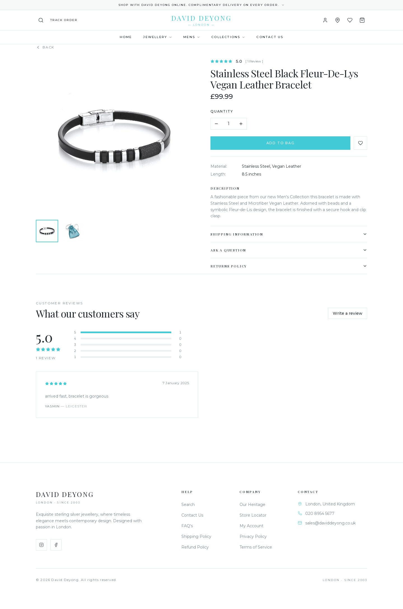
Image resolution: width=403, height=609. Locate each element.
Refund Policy (195, 547)
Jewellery (157, 37)
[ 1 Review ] (254, 61)
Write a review (347, 313)
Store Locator (253, 515)
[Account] (325, 20)
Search (188, 504)
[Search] (41, 20)
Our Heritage (252, 504)
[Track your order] (64, 20)
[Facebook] (56, 544)
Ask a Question (289, 250)
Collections (228, 37)
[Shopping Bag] (362, 20)
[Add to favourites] (360, 143)
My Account (251, 525)
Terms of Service (256, 547)
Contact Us (269, 37)
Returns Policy (289, 266)
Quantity (222, 111)
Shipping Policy (196, 536)
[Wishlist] (350, 20)
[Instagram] (41, 544)
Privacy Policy (253, 536)
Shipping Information (289, 234)
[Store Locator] (337, 20)
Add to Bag (281, 143)
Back (45, 47)
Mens (191, 37)
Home (126, 37)
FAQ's (187, 525)
